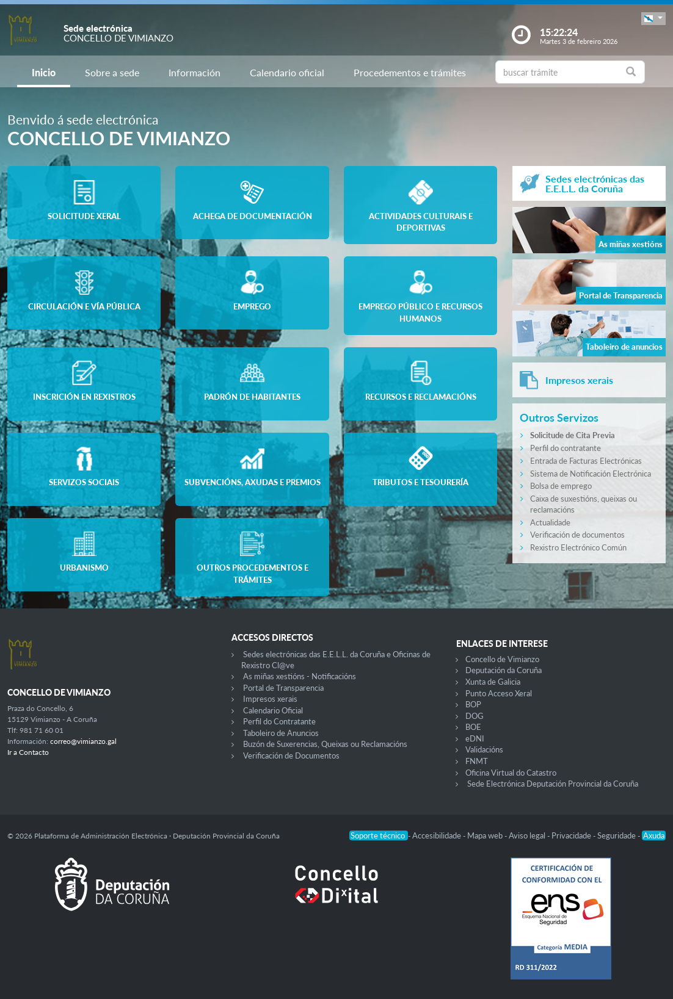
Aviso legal (528, 835)
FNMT (476, 761)
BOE (473, 727)
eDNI (474, 738)
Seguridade (617, 835)
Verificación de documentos (577, 534)
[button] (653, 18)
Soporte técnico (379, 835)
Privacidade (572, 835)
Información (194, 72)
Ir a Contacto (28, 752)
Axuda (653, 835)
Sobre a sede (112, 72)
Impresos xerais (270, 699)
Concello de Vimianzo (502, 659)
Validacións (484, 749)
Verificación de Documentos (291, 755)
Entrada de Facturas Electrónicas (586, 461)
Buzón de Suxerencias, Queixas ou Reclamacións (325, 744)
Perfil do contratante (565, 448)
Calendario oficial (287, 72)
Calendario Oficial (273, 710)
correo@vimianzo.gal (83, 741)
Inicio (44, 72)
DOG (474, 716)
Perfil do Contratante (279, 721)
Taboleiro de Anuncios (281, 733)
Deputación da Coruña (503, 670)
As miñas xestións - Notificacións (299, 676)
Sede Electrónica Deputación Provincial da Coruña (552, 783)
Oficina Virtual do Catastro (510, 772)
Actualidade (550, 522)
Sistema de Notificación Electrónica (590, 473)
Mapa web (485, 835)
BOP (473, 704)
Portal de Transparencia (283, 688)
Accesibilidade (437, 835)
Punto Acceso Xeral (498, 693)
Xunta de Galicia (492, 682)
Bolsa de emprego (561, 486)
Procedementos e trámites (410, 72)
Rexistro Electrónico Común (578, 547)
